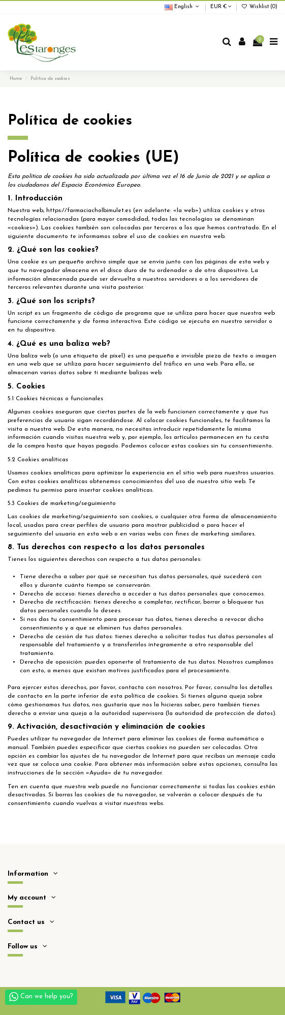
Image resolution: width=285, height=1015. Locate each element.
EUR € (221, 7)
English (183, 7)
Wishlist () (259, 7)
